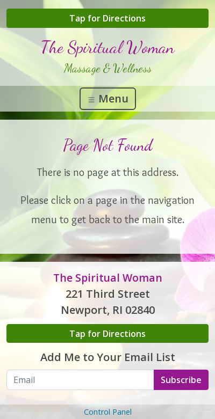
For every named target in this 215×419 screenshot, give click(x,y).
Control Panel (108, 412)
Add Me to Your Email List (107, 357)
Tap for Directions (107, 18)
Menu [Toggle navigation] (107, 98)
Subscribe (181, 380)
